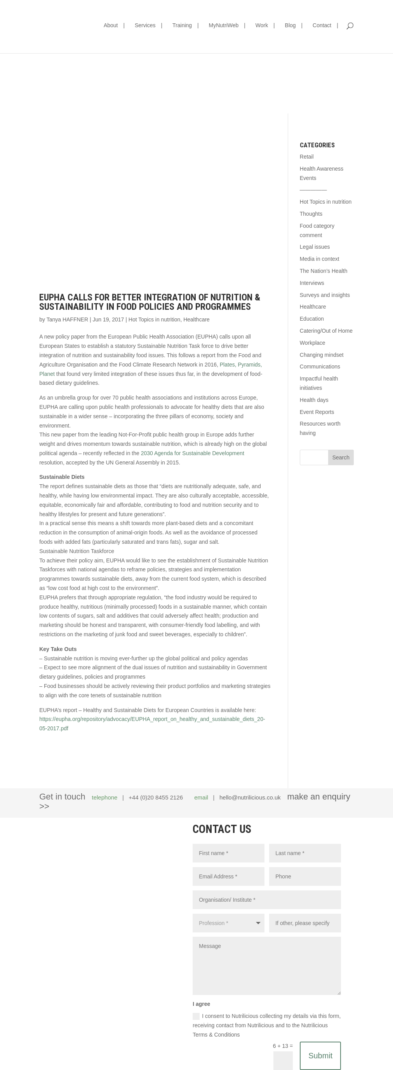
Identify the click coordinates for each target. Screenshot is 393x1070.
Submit (320, 1055)
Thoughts (311, 214)
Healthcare (196, 319)
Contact (322, 25)
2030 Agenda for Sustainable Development (192, 453)
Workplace (312, 343)
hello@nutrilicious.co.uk (250, 797)
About (111, 25)
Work (262, 25)
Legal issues (315, 247)
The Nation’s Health (324, 271)
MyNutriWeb (224, 25)
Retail (307, 157)
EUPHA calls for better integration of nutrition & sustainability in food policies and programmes (149, 302)
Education (312, 319)
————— (313, 190)
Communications (320, 366)
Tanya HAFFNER (67, 319)
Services (145, 25)
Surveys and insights (325, 295)
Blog (290, 25)
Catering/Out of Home (326, 331)
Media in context (319, 259)
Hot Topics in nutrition (155, 319)
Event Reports (317, 412)
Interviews (312, 283)
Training (182, 25)
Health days (314, 400)
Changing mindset (322, 355)
